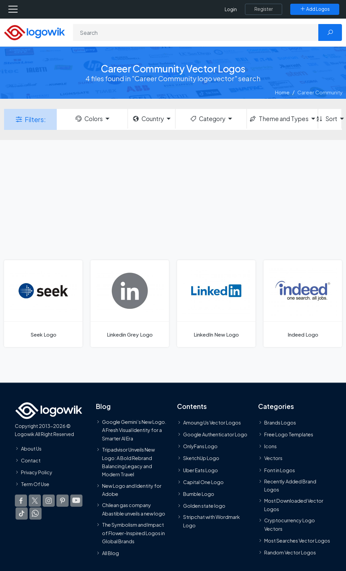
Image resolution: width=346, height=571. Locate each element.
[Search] (196, 32)
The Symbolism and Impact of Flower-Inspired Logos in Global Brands (133, 533)
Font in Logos (279, 470)
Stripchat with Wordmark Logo (211, 521)
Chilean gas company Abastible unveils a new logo (133, 509)
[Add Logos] (314, 9)
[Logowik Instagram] (49, 501)
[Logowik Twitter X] (35, 501)
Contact (31, 460)
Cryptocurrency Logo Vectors (289, 524)
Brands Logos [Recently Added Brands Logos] (280, 422)
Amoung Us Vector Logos (212, 422)
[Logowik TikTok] (22, 513)
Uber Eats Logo (200, 470)
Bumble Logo (198, 494)
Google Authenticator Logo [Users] (215, 434)
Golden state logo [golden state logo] (204, 506)
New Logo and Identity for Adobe (132, 490)
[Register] (263, 9)
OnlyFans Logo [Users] (200, 446)
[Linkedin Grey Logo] (130, 303)
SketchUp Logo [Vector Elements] (201, 458)
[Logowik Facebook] (21, 501)
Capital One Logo (203, 482)
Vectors (273, 458)
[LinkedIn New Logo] (216, 303)
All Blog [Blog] (110, 553)
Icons (270, 446)
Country (148, 118)
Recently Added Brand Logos (290, 485)
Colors (88, 118)
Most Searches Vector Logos (297, 541)
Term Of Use (35, 484)
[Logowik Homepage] (34, 32)
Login (231, 9)
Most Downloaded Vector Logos (293, 505)
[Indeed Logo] (303, 303)
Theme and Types (278, 118)
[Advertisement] (173, 199)
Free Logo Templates (288, 434)
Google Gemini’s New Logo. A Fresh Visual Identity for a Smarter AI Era (134, 430)
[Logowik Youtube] (76, 501)
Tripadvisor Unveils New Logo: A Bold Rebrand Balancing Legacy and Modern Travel (128, 462)
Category (207, 118)
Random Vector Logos (290, 552)
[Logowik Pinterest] (62, 501)
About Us (31, 449)
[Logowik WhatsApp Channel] (35, 513)
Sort (327, 118)
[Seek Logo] (43, 303)
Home (282, 92)
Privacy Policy (36, 472)
